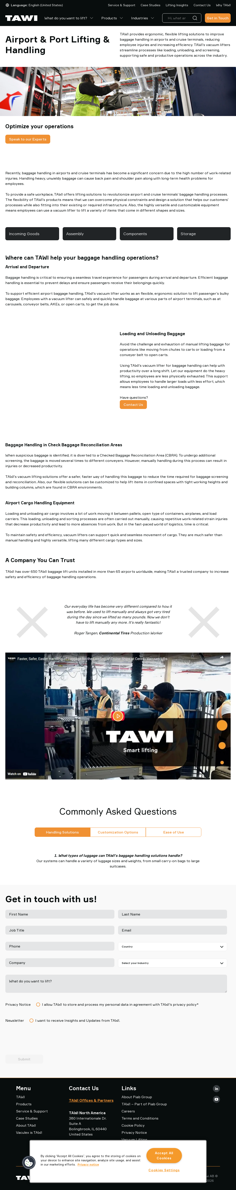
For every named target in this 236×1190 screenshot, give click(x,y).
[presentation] (39, 1040)
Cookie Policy (133, 1125)
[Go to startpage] (21, 18)
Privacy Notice (134, 1132)
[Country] (172, 946)
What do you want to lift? (69, 18)
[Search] (195, 18)
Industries (143, 18)
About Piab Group (137, 1097)
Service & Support (121, 5)
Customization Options (118, 832)
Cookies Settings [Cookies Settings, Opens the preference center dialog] (164, 1170)
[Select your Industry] (172, 963)
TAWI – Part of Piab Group (144, 1104)
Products (112, 18)
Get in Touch (218, 18)
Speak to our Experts (27, 139)
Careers (128, 1111)
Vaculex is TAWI (29, 1132)
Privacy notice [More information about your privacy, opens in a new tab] (88, 1164)
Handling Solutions (62, 832)
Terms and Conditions (140, 1118)
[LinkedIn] (216, 1088)
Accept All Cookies (164, 1155)
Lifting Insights (177, 5)
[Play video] (118, 716)
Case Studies (150, 5)
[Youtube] (216, 1099)
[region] (118, 1161)
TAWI (20, 1097)
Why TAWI (223, 5)
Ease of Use (173, 832)
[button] (29, 1163)
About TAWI (26, 1125)
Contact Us (202, 5)
